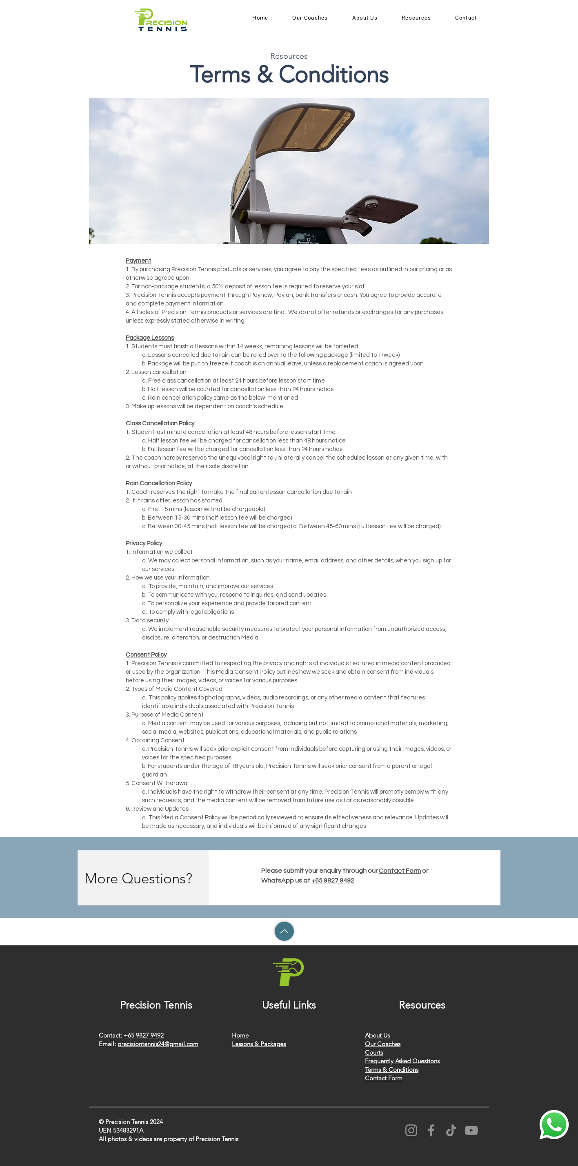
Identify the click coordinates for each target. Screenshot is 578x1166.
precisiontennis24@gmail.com (158, 1044)
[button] (310, 18)
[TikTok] (451, 1130)
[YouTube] (471, 1130)
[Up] (284, 931)
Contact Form (400, 870)
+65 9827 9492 (332, 880)
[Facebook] (431, 1130)
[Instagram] (411, 1130)
